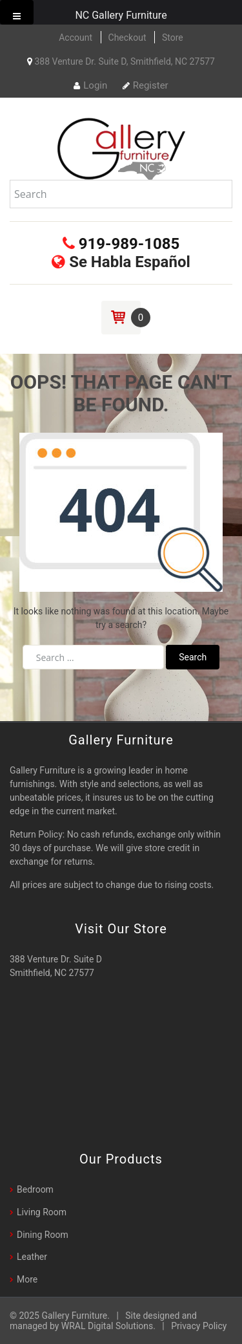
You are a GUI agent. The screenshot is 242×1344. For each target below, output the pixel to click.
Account (75, 37)
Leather (32, 1257)
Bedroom (35, 1189)
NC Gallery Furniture (120, 15)
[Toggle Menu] (17, 12)
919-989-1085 (121, 244)
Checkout (127, 37)
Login (90, 85)
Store (172, 37)
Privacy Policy (199, 1326)
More (27, 1279)
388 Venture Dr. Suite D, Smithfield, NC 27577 (121, 61)
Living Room (41, 1212)
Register (145, 85)
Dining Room (42, 1235)
